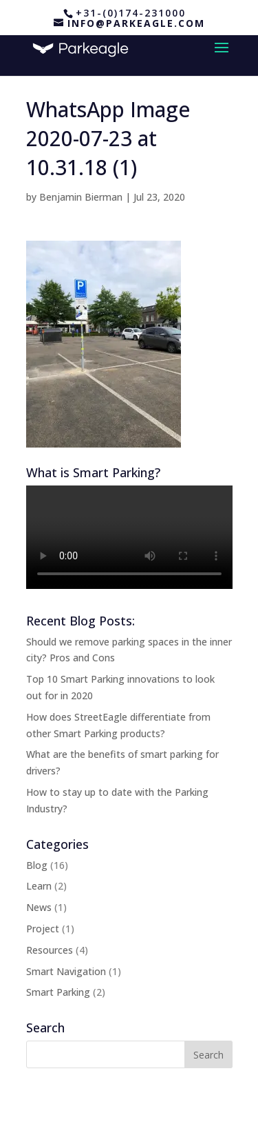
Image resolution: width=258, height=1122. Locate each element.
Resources (49, 949)
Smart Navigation (66, 971)
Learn (39, 885)
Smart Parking (58, 992)
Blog (36, 865)
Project (42, 928)
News (39, 907)
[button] (103, 344)
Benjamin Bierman (80, 196)
